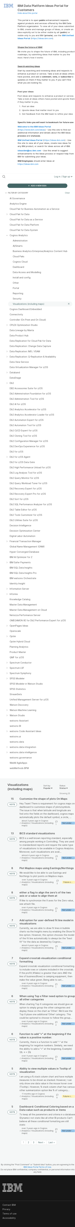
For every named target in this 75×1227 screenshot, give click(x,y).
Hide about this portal (27, 13)
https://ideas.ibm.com (42, 38)
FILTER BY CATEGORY (16, 193)
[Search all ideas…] (22, 176)
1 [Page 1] (23, 1142)
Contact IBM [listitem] (9, 1205)
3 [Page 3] (33, 1142)
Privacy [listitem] (6, 1209)
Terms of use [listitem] (9, 1213)
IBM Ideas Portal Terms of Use (37, 1167)
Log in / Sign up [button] (63, 176)
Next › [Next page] (41, 1142)
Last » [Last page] (52, 1142)
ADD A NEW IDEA (37, 185)
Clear (67, 193)
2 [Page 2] (28, 1142)
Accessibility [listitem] (9, 1218)
